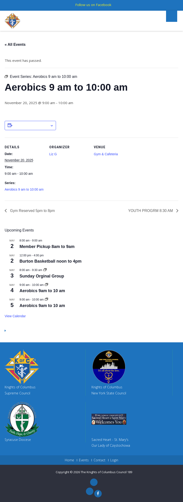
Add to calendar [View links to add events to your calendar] (31, 126)
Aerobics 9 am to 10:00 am (24, 189)
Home (69, 460)
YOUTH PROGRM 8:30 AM (150, 210)
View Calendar (15, 316)
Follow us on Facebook (93, 4)
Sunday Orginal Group (42, 276)
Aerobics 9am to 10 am (42, 290)
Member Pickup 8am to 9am (47, 246)
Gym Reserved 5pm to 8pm (32, 210)
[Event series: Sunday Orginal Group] (45, 270)
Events (84, 460)
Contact (99, 460)
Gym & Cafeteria (106, 154)
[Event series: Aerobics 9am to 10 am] (46, 285)
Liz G (53, 154)
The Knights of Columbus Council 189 (106, 472)
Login (114, 460)
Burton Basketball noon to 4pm (51, 261)
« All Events (15, 44)
